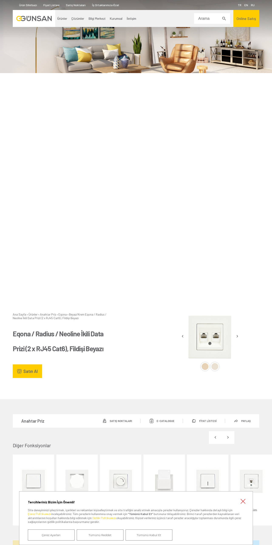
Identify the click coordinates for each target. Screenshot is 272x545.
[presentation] (182, 336)
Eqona (62, 314)
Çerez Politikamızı (39, 514)
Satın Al (30, 371)
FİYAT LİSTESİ (208, 421)
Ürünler (33, 314)
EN (246, 5)
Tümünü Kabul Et (149, 535)
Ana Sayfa (19, 314)
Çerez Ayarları (51, 535)
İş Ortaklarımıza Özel (105, 5)
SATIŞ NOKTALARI (121, 421)
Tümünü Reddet (100, 535)
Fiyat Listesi (51, 5)
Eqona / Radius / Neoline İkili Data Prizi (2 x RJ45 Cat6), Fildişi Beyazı (59, 316)
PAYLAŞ (246, 421)
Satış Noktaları (76, 5)
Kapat (242, 501)
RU (253, 5)
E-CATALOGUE (165, 421)
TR (239, 5)
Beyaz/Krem (76, 314)
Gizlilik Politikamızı (104, 518)
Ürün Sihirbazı (28, 5)
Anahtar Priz (48, 314)
